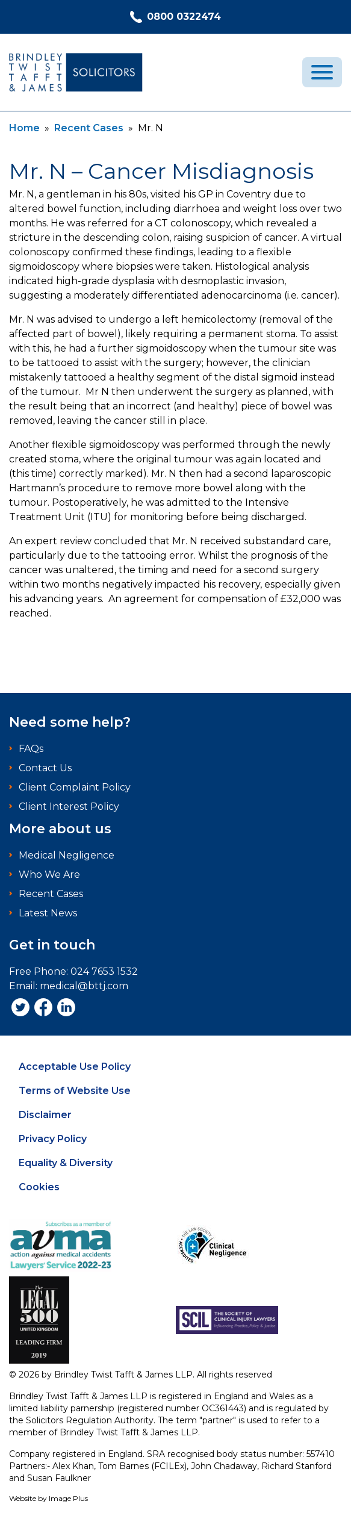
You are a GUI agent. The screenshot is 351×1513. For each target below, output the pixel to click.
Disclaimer (45, 1114)
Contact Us (45, 768)
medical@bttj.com (84, 986)
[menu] (322, 72)
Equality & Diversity (66, 1163)
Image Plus (68, 1498)
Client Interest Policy (69, 806)
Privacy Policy (53, 1139)
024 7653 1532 (104, 971)
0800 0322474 (175, 17)
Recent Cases (88, 128)
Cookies (39, 1187)
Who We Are (49, 874)
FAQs (31, 748)
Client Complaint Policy (75, 787)
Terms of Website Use (75, 1090)
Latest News (48, 913)
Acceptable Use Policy (75, 1066)
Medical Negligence (66, 855)
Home (24, 128)
